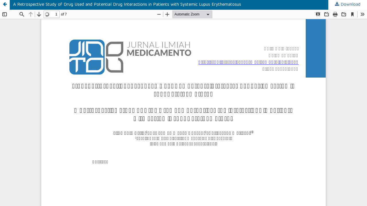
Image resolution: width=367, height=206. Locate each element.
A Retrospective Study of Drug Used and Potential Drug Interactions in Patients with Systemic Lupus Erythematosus (127, 5)
